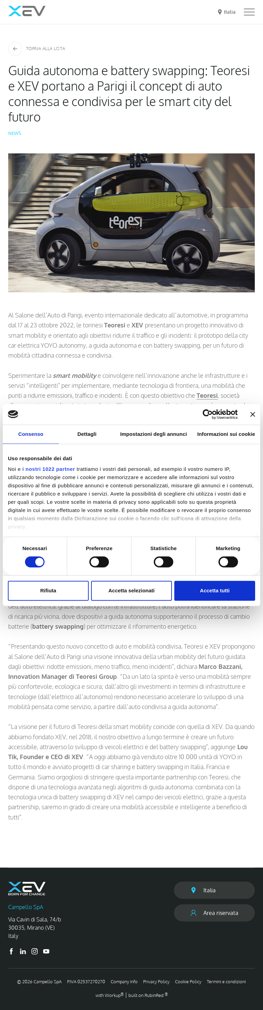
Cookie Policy (188, 981)
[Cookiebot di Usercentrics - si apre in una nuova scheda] (208, 414)
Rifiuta (48, 590)
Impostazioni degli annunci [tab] (153, 434)
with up (110, 995)
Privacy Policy (156, 981)
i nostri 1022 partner (48, 469)
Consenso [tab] (30, 434)
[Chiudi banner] (252, 414)
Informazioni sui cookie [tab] (226, 434)
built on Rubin (148, 995)
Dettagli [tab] (87, 434)
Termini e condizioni (226, 981)
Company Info (124, 981)
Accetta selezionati (131, 590)
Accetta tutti (215, 590)
